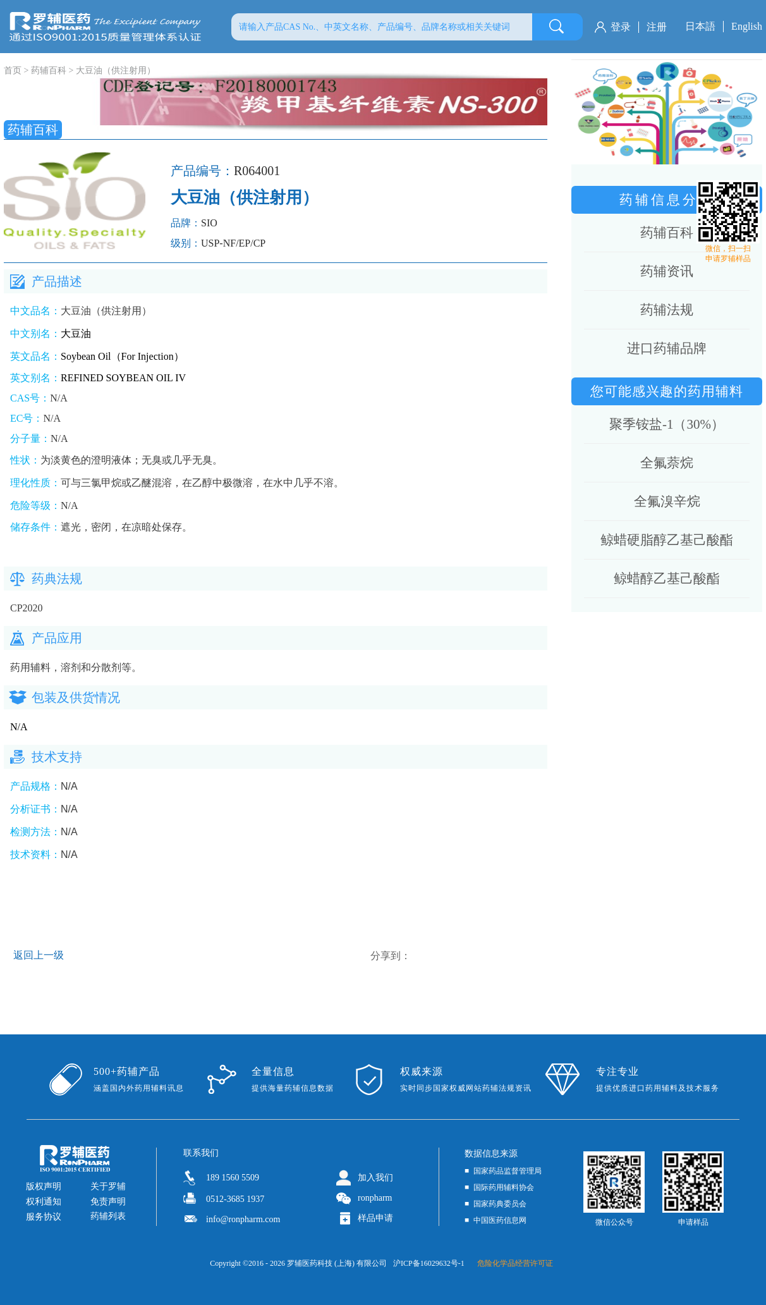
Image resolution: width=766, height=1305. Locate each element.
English (746, 26)
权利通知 (43, 1201)
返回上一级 (38, 955)
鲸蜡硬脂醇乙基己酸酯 (666, 540)
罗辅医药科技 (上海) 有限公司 (337, 1263)
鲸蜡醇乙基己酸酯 (667, 578)
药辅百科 (48, 70)
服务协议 (43, 1217)
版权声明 (43, 1186)
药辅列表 (108, 1216)
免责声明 (108, 1201)
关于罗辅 (108, 1186)
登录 (621, 26)
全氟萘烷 (666, 462)
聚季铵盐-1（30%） (666, 424)
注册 (657, 26)
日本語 (700, 26)
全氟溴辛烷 (667, 501)
